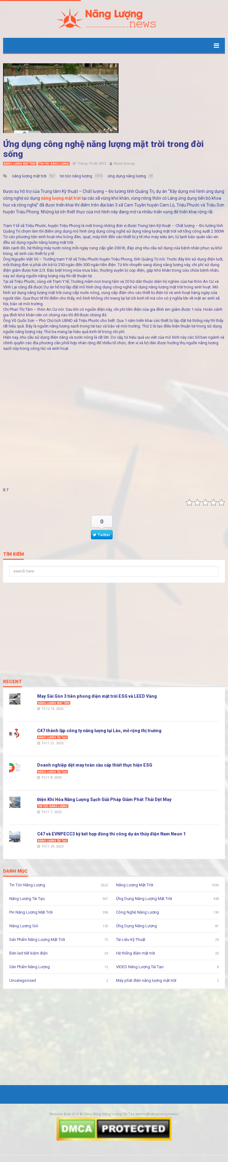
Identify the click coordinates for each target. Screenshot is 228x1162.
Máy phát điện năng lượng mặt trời (146, 980)
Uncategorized (22, 980)
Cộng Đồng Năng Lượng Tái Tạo (109, 1114)
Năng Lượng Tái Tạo (52, 737)
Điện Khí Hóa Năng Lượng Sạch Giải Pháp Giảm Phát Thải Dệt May (104, 799)
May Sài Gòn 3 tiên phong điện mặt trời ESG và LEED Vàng (97, 696)
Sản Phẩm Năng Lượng (29, 967)
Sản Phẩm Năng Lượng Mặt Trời (37, 939)
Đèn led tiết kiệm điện (28, 953)
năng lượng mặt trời (61, 198)
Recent (12, 681)
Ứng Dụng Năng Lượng (136, 926)
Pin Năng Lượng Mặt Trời (31, 912)
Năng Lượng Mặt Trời (20, 163)
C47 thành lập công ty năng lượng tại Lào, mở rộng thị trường (99, 730)
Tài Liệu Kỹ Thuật (130, 939)
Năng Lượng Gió (23, 926)
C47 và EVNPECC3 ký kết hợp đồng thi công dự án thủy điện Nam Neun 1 (111, 833)
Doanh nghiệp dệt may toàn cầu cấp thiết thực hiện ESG (94, 765)
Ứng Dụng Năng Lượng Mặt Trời (144, 899)
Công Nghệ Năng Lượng (137, 912)
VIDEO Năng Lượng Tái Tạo (140, 967)
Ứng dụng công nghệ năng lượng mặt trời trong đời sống (103, 149)
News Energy (124, 164)
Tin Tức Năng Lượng (54, 163)
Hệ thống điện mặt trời (135, 953)
